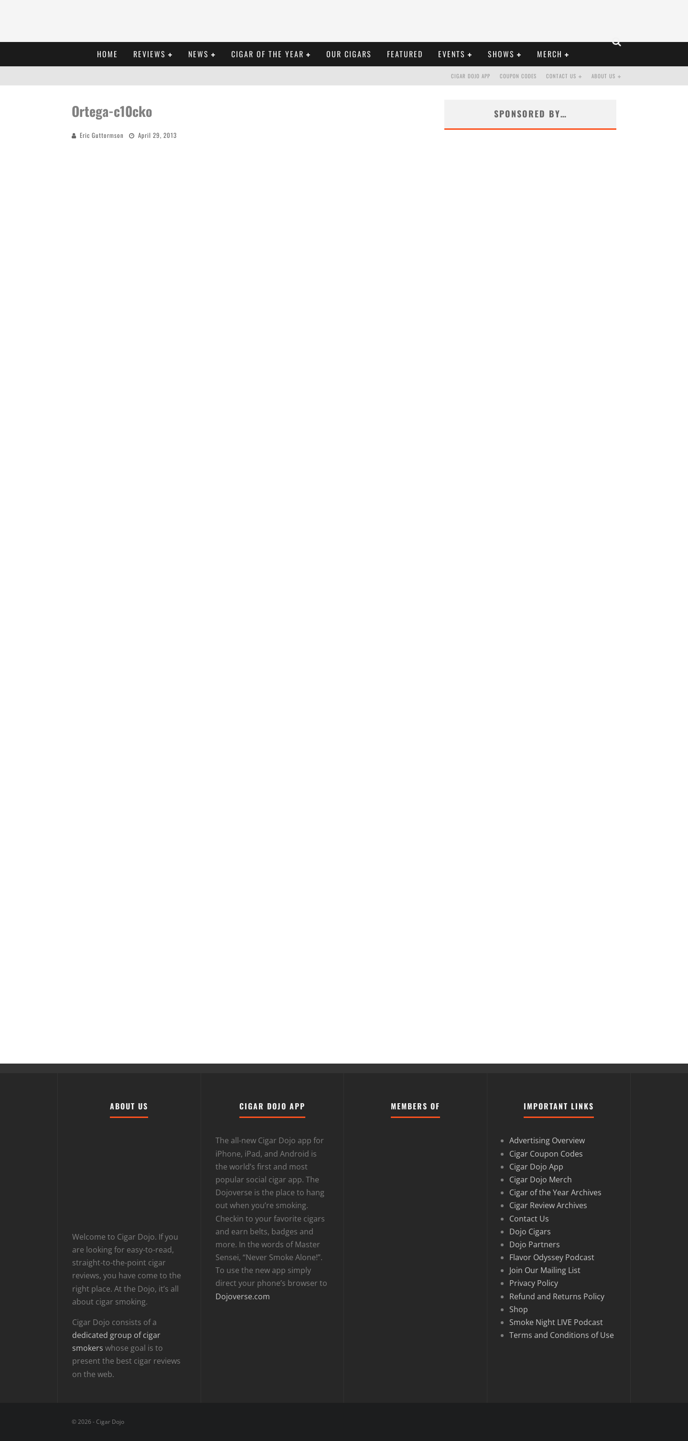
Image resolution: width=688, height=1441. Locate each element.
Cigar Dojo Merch (540, 1179)
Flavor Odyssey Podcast (551, 1257)
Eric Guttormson (102, 135)
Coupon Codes (518, 76)
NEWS (198, 54)
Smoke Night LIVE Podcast (556, 1322)
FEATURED (405, 54)
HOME (107, 54)
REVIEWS (149, 54)
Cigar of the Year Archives (555, 1192)
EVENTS (451, 54)
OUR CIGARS (349, 54)
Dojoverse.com (242, 1296)
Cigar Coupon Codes (546, 1154)
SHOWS (501, 54)
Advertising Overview (547, 1140)
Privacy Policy (533, 1283)
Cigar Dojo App (470, 76)
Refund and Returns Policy (556, 1296)
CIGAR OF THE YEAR (267, 54)
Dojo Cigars (530, 1231)
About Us (603, 76)
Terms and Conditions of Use (561, 1335)
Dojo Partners (534, 1244)
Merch (549, 54)
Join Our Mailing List (544, 1270)
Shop (518, 1309)
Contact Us (561, 76)
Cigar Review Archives (548, 1205)
